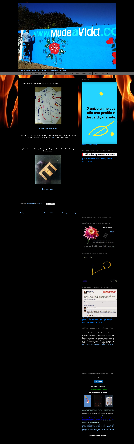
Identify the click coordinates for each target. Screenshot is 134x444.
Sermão (77, 73)
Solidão (84, 73)
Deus (42, 73)
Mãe (47, 73)
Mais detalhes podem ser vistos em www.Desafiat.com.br (97, 344)
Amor (36, 73)
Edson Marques (31, 203)
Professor (96, 73)
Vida (90, 73)
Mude (87, 337)
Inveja (71, 73)
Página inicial (48, 213)
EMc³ (108, 73)
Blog (21, 73)
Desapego (58, 73)
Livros (103, 73)
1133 (53, 137)
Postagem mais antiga (69, 213)
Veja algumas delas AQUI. (48, 128)
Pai (52, 73)
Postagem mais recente (27, 213)
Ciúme (65, 73)
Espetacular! (48, 189)
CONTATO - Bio (28, 73)
